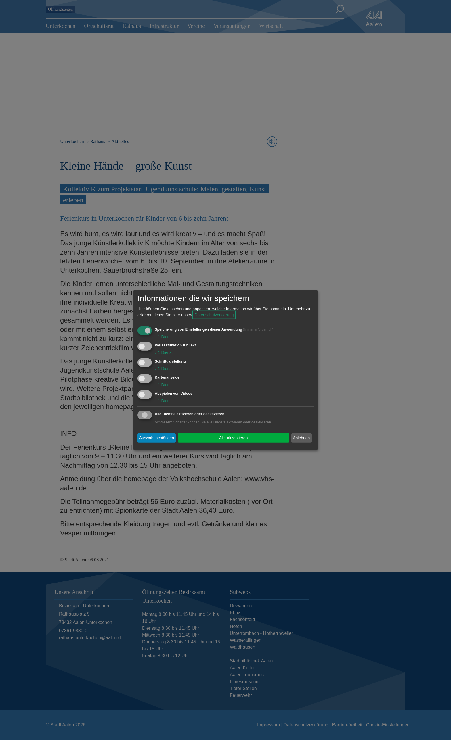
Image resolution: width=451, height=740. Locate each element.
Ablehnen (301, 437)
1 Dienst (164, 336)
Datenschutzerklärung (214, 314)
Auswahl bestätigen (156, 437)
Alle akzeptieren (233, 437)
